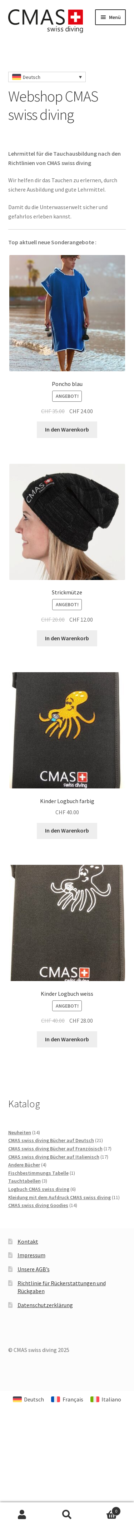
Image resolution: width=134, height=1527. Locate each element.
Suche (67, 1515)
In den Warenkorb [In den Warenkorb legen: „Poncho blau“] (67, 429)
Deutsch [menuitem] (31, 77)
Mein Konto (22, 1515)
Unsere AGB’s (34, 1269)
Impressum (31, 1255)
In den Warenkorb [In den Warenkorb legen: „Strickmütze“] (67, 638)
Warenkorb (105, 1509)
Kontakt (28, 1241)
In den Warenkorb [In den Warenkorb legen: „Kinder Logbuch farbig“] (67, 830)
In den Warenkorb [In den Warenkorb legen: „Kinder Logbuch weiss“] (67, 1039)
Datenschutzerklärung (45, 1305)
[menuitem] (47, 77)
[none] (47, 77)
